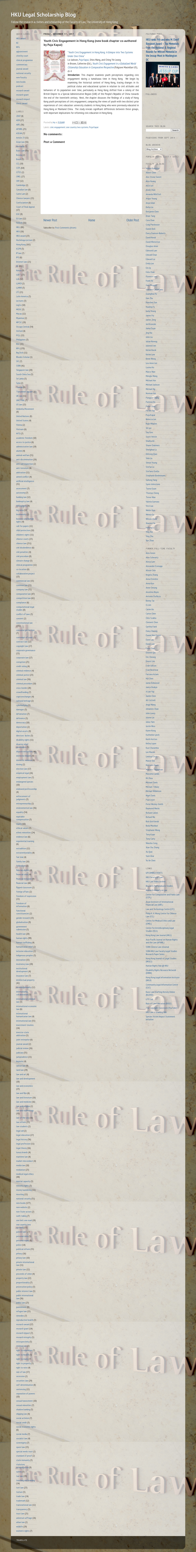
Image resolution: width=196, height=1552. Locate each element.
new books (21, 81)
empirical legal (22, 772)
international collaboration (22, 993)
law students (22, 1126)
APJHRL (19, 128)
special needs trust (24, 1451)
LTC (17, 292)
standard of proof (24, 1455)
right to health (22, 1354)
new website (21, 1207)
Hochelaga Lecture (24, 240)
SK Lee (148, 427)
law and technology (25, 1110)
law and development (25, 1078)
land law (20, 1069)
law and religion (23, 1106)
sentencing (21, 1389)
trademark (20, 1500)
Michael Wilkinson (153, 791)
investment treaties (25, 1024)
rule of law (21, 1371)
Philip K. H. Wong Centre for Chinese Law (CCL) (161, 915)
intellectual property (25, 979)
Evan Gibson (151, 665)
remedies (20, 1315)
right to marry (22, 1358)
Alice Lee (149, 185)
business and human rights (25, 520)
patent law (21, 1231)
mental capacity (23, 1181)
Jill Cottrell (151, 700)
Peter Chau (150, 406)
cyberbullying (22, 705)
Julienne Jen (151, 345)
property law (21, 1278)
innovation (21, 959)
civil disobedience (23, 547)
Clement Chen (152, 622)
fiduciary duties (22, 870)
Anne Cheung (151, 587)
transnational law (24, 1504)
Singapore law (22, 369)
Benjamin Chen (152, 211)
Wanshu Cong (151, 843)
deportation (21, 726)
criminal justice (22, 674)
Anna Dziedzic (152, 578)
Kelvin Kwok (151, 350)
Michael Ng (150, 389)
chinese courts (22, 538)
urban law (20, 1522)
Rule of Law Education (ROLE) (159, 1003)
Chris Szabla (151, 617)
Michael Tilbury (152, 786)
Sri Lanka (20, 378)
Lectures (19, 300)
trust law (20, 1513)
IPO (17, 257)
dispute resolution (24, 751)
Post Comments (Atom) (65, 227)
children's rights (23, 534)
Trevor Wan (151, 497)
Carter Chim (151, 613)
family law (20, 861)
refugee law (21, 1311)
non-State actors (23, 1211)
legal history (21, 1139)
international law (23, 1020)
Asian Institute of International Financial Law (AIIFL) (159, 903)
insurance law (22, 975)
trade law (20, 1496)
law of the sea (22, 1117)
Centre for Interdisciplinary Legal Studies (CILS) (160, 929)
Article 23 (20, 137)
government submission (21, 928)
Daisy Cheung (151, 630)
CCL (17, 163)
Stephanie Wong (153, 830)
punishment (21, 1307)
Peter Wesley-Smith (154, 804)
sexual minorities (23, 1405)
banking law (21, 497)
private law (21, 1269)
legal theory (21, 1148)
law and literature (24, 1097)
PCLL (18, 335)
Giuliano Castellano (154, 289)
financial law (21, 882)
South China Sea (23, 374)
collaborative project (25, 573)
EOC (18, 214)
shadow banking (23, 1409)
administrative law (24, 446)
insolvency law (22, 963)
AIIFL (18, 124)
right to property (23, 1363)
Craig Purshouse (153, 224)
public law (20, 1302)
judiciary (19, 1052)
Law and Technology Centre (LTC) (160, 909)
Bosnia (19, 154)
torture (19, 1491)
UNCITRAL (20, 400)
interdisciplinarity (23, 987)
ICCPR (18, 248)
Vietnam (20, 429)
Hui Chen (149, 678)
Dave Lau (150, 639)
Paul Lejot (150, 799)
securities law (22, 1380)
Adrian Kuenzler (152, 168)
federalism (21, 865)
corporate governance (25, 650)
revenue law (21, 1345)
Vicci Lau (149, 505)
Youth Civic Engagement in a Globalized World (114, 63)
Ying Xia (149, 531)
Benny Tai (150, 600)
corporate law (22, 657)
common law (22, 585)
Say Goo (149, 432)
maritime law (22, 1156)
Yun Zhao (150, 540)
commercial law (23, 580)
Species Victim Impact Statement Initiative (160, 1018)
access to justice (23, 442)
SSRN (18, 365)
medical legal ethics (25, 1173)
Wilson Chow (151, 518)
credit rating (21, 666)
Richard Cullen (152, 812)
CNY (18, 180)
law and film (21, 1093)
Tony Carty (150, 838)
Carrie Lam (20, 193)
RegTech (19, 352)
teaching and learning (25, 1480)
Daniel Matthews (153, 635)
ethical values (22, 828)
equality (19, 812)
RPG (18, 47)
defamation (21, 713)
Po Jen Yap (150, 410)
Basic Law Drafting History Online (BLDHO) (160, 993)
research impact (23, 99)
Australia (20, 146)
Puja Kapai (84, 59)
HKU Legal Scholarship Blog (43, 14)
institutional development (22, 970)
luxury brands (22, 1152)
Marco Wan (150, 371)
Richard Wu (150, 816)
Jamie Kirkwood (152, 682)
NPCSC (19, 322)
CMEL (18, 176)
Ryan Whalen (151, 423)
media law (20, 1165)
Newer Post (50, 220)
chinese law (21, 543)
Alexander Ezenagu (154, 566)
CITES (18, 172)
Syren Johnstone (153, 484)
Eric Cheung (151, 656)
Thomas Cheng (152, 492)
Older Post (132, 220)
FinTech (19, 222)
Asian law (20, 141)
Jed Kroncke (151, 324)
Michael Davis (152, 782)
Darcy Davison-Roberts (156, 233)
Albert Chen (151, 172)
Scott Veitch (151, 436)
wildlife (19, 1526)
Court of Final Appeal (25, 206)
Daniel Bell (150, 228)
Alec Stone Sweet (153, 176)
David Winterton (153, 241)
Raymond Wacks (153, 808)
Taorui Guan (151, 488)
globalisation (22, 922)
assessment (21, 488)
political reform (23, 1249)
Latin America (22, 296)
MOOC (19, 309)
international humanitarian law (23, 1015)
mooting (20, 1194)
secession (20, 1376)
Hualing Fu (150, 306)
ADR (18, 120)
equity (19, 823)
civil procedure (22, 556)
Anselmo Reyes (152, 591)
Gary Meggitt (151, 285)
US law (19, 404)
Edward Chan (151, 254)
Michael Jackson (153, 384)
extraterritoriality (24, 852)
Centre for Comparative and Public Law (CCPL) (163, 896)
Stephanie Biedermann (155, 475)
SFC (17, 361)
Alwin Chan (150, 189)
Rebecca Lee (151, 419)
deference (20, 718)
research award (22, 90)
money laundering (24, 1189)
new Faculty (21, 77)
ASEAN (19, 133)
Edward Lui (150, 259)
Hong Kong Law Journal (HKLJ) (159, 935)
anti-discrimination (24, 459)
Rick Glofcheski (152, 821)
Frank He (149, 280)
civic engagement (57, 127)
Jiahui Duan (151, 328)
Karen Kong (151, 730)
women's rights (22, 1530)
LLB (17, 279)
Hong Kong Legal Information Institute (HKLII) (162, 979)
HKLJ (18, 227)
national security (23, 73)
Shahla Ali (150, 440)
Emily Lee (150, 263)
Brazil (18, 159)
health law (21, 933)
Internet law (21, 261)
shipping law (21, 1413)
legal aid (20, 1130)
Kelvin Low (150, 354)
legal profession (23, 1143)
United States (22, 420)
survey (19, 1471)
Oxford (19, 330)
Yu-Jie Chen (150, 860)
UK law (19, 395)
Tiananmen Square (24, 391)
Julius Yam (150, 721)
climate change (23, 560)
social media (21, 1433)
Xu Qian (149, 851)
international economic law (26, 1008)
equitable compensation (22, 818)
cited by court (22, 55)
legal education (23, 1134)
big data (19, 510)
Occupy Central (22, 326)
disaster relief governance (22, 746)
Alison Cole (151, 570)
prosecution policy (24, 1286)
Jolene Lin (150, 717)
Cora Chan (150, 220)
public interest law (24, 1291)
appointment (22, 51)
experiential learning (25, 841)
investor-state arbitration (22, 1034)
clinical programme (24, 60)
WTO (18, 433)
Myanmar (20, 318)
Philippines (21, 339)
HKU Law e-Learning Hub (156, 1012)
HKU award (21, 38)
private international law (25, 1263)
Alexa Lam (150, 561)
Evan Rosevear (152, 669)
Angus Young (151, 198)
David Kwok (151, 237)
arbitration (21, 472)
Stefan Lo (150, 466)
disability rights (23, 739)
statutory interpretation (22, 1466)
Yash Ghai (150, 855)
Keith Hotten (151, 739)
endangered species (24, 781)
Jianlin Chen (151, 695)
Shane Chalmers (153, 445)
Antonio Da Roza (153, 596)
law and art (21, 1074)
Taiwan (19, 387)
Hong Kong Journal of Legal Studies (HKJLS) (161, 960)
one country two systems (77, 127)
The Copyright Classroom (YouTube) (161, 1007)
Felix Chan (150, 272)
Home (91, 220)
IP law (18, 253)
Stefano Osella (152, 471)
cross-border (21, 687)
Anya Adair (150, 202)
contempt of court (24, 637)
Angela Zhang (152, 574)
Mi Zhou (149, 778)
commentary (21, 64)
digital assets (22, 731)
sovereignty (21, 1442)
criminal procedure (24, 683)
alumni (19, 450)
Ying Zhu (149, 536)
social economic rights (26, 1426)
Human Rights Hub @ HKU (157, 965)
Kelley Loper (151, 743)
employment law (23, 777)
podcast (19, 86)
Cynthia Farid (151, 626)
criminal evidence (23, 670)
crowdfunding (22, 692)
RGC (18, 343)
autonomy (20, 492)
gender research (23, 917)
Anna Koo (150, 583)
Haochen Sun (151, 302)
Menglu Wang (151, 375)
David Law (150, 643)
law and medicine (23, 1101)
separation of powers (25, 1393)
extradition (21, 848)
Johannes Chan (152, 708)
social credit (21, 1422)
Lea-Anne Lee (151, 363)
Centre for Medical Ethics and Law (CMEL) (160, 922)
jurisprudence (22, 1056)
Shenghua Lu (151, 449)
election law (21, 768)
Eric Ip (148, 267)
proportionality (23, 1282)
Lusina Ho (150, 367)
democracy (21, 722)
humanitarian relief (24, 946)
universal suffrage (24, 1517)
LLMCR (19, 283)
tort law (19, 1487)
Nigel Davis (150, 795)
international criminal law (25, 1000)
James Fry (150, 315)
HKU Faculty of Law (154, 877)
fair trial (19, 857)
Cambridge (20, 185)
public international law (24, 1297)
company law (22, 589)
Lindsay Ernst (151, 756)
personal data (22, 1236)
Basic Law (20, 150)
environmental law (24, 807)
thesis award (21, 103)
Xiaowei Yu (150, 523)
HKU (18, 231)
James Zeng (151, 319)
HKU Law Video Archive (156, 881)
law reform (21, 1122)
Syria (18, 382)
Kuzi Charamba (152, 747)
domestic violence (24, 760)
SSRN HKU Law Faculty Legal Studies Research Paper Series (161, 952)
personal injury (22, 1240)
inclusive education (24, 951)
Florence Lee (151, 276)
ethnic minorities (23, 832)
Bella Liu (149, 207)
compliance (21, 602)
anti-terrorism (22, 468)
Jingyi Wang (151, 704)
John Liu (149, 336)
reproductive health (24, 1319)
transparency (21, 1509)
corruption (20, 661)
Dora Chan (150, 648)
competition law (23, 598)
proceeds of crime (24, 1273)
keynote (19, 1061)
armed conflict (22, 476)
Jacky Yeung (151, 311)
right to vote (21, 1367)
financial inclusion (24, 878)
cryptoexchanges (23, 696)
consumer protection (25, 630)
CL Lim (148, 604)
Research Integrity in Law (156, 890)
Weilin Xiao (150, 510)
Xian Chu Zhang (152, 847)
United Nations (22, 416)
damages (20, 709)
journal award (22, 68)
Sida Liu (149, 458)
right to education (24, 1350)
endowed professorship (26, 788)
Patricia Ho (150, 401)
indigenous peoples (24, 955)
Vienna (19, 424)
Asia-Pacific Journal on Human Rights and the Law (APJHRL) (162, 941)
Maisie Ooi (150, 760)
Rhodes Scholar (23, 356)
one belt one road (24, 1220)
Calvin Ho (150, 609)
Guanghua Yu (151, 293)
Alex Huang (151, 181)
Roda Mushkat (152, 825)
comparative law (23, 593)
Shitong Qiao (151, 453)
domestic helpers (23, 755)
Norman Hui (151, 393)
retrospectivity (22, 1341)
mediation (20, 1169)
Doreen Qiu (151, 652)
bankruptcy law (22, 501)
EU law (19, 218)
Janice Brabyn (151, 687)
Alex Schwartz (152, 557)
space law (20, 1447)
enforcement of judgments (23, 798)
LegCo (18, 304)
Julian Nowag (151, 341)
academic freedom (24, 437)
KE (17, 42)
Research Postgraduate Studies (159, 885)
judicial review (22, 1048)
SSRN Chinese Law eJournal (157, 946)
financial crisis (22, 874)
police (19, 1244)
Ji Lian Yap (150, 691)
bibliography (21, 505)
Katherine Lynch (152, 734)
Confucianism (22, 202)
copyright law (22, 646)
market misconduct (24, 1160)
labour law (20, 1065)
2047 (18, 115)
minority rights (22, 1185)
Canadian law (22, 189)
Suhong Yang (151, 479)
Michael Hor (151, 380)
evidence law (21, 836)
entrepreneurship (23, 803)
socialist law (21, 1438)
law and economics (24, 1085)
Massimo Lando (152, 773)
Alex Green (150, 553)
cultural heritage (23, 700)
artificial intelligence (25, 481)
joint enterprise (23, 1039)
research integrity (23, 1337)
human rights (22, 938)
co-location (21, 569)
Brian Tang (150, 215)
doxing (19, 764)
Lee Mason (150, 752)
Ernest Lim (150, 661)
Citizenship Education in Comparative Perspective (91, 67)
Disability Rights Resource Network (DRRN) (161, 971)
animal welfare (22, 455)
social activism (22, 1418)
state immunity (23, 1460)
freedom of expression (26, 896)
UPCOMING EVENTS (154, 872)
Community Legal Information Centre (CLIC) (162, 986)
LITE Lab (149, 999)
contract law (21, 641)
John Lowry (150, 713)
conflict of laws (23, 614)
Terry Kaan (150, 834)
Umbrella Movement (25, 408)
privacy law (21, 1257)
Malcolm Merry (152, 765)
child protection (23, 530)
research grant (22, 94)
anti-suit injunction (24, 463)
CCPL (18, 167)
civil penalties (22, 551)
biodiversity (21, 514)
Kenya (18, 270)
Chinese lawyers (23, 198)
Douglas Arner (152, 246)
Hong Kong (21, 244)
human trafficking (24, 942)
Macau (19, 313)
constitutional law (24, 622)
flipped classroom (24, 887)
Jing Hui (149, 332)
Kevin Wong (151, 358)
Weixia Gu (150, 514)
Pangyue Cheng (152, 397)
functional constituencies (22, 912)
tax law (19, 1476)
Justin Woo (150, 726)
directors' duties (23, 735)
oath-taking (21, 1215)
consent (19, 618)
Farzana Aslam (152, 674)
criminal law (21, 679)
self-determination (24, 1384)
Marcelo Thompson (154, 769)
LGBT (18, 274)
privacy (19, 1253)
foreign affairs (22, 891)
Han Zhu (149, 298)
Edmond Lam (151, 250)
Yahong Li (150, 527)
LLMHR (19, 287)
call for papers (22, 525)
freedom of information (21, 905)
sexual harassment (24, 1400)
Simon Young (151, 462)
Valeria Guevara (152, 501)
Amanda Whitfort (153, 194)
